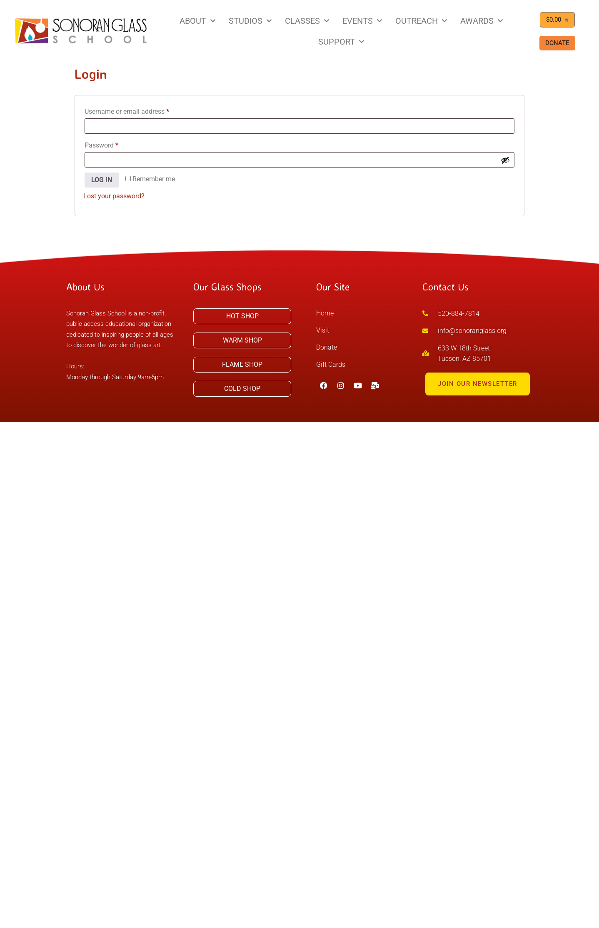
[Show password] (505, 160)
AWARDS (481, 21)
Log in (101, 180)
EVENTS (362, 21)
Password (114, 144)
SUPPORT (341, 42)
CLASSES (307, 21)
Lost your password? (114, 196)
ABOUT (197, 21)
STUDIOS (250, 21)
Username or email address (140, 110)
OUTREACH (421, 21)
